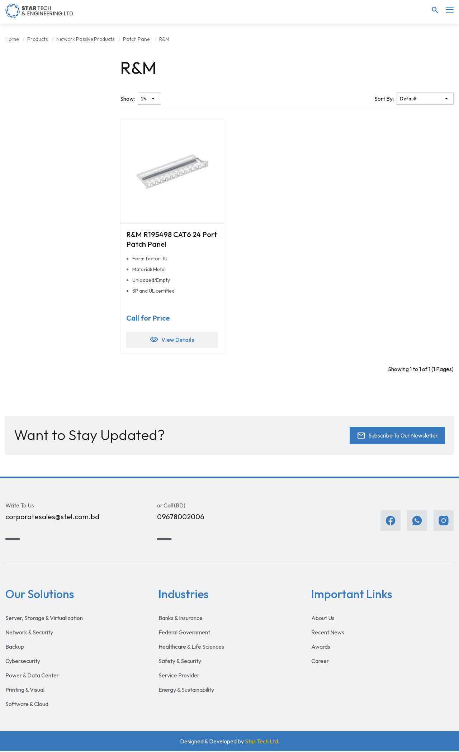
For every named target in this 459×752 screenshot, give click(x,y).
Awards (320, 647)
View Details (172, 340)
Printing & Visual (24, 690)
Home (12, 39)
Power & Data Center (32, 676)
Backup (14, 647)
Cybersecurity (22, 661)
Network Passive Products (85, 39)
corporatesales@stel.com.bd (52, 517)
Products (37, 39)
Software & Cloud (26, 704)
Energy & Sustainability (186, 690)
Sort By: (384, 98)
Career (320, 661)
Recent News (327, 633)
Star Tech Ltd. (262, 742)
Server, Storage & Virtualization (44, 618)
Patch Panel (137, 39)
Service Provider (178, 676)
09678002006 (180, 517)
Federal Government (184, 633)
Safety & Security (179, 661)
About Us (323, 618)
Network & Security (29, 633)
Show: (127, 98)
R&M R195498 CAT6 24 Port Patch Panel (171, 239)
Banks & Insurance (180, 618)
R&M (164, 39)
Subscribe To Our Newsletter (396, 436)
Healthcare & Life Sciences (191, 647)
